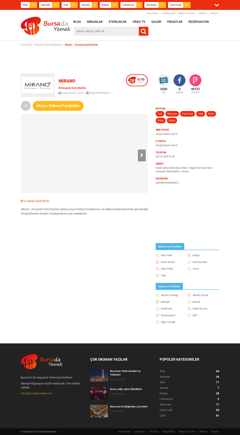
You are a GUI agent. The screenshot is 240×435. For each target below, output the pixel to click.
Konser (90, 5)
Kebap (110, 5)
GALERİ (156, 22)
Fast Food (180, 5)
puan (141, 80)
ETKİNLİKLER (118, 22)
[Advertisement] (120, 60)
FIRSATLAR (174, 22)
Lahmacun (132, 5)
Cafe (200, 113)
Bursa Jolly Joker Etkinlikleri (126, 389)
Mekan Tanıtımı (187, 13)
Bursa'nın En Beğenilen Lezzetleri (129, 406)
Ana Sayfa (152, 13)
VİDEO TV (138, 22)
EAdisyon (140, 431)
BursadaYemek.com (45, 27)
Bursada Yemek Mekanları (48, 44)
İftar (30, 5)
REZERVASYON (198, 22)
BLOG (77, 22)
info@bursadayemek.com (36, 393)
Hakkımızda (168, 13)
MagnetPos (169, 431)
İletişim (214, 13)
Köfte (211, 113)
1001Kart (154, 431)
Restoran (156, 5)
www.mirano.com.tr (71, 92)
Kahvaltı (50, 5)
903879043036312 (98, 92)
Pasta (172, 120)
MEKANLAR (95, 22)
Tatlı (70, 5)
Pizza (161, 120)
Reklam (203, 13)
